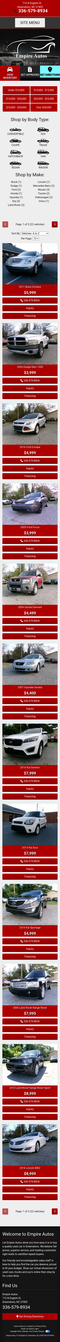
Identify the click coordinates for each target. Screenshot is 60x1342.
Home (16, 1326)
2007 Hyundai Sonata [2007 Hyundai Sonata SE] (30, 687)
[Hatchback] (15, 154)
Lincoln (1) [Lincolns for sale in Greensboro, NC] (44, 181)
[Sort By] (34, 233)
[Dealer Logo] (30, 46)
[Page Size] (35, 238)
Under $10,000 (16, 90)
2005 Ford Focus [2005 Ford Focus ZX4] (30, 527)
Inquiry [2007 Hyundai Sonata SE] (30, 708)
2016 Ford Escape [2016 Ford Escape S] (30, 447)
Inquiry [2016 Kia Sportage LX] (30, 948)
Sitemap (25, 1331)
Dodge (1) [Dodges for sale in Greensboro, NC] (16, 185)
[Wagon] (43, 165)
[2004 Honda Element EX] (30, 583)
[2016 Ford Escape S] (30, 423)
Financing (30, 315)
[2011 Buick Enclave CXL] (30, 263)
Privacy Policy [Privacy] (41, 1326)
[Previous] (5, 224)
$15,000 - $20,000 (16, 98)
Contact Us (31, 1326)
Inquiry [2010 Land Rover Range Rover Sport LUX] (30, 1109)
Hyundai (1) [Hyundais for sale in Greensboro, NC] (16, 197)
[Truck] (43, 143)
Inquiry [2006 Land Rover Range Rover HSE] (30, 1029)
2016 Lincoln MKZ (30, 1168)
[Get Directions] (50, 72)
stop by (51, 1272)
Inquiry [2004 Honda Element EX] (30, 628)
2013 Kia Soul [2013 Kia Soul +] (30, 847)
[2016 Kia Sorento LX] (30, 744)
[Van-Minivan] (43, 154)
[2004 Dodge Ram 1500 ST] (30, 343)
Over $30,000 (43, 107)
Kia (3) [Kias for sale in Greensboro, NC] (16, 201)
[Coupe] (15, 143)
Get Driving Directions (30, 1316)
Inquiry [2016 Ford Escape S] (30, 468)
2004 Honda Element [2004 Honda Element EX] (30, 607)
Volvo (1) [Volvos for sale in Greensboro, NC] (44, 201)
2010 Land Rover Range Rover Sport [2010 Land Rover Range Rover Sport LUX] (30, 1087)
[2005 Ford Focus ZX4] (30, 503)
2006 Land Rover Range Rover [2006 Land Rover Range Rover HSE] (30, 1007)
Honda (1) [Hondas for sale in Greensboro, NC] (16, 193)
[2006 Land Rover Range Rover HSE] (30, 984)
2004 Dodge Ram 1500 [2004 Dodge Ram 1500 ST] (30, 367)
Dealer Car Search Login (29, 1329)
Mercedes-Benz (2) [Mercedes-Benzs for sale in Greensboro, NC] (44, 185)
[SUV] (43, 131)
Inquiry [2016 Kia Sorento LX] (30, 788)
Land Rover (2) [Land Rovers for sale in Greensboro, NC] (16, 204)
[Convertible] (15, 131)
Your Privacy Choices (39, 1331)
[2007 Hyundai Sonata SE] (30, 664)
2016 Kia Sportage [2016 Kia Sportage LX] (30, 927)
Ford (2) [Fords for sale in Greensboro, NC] (16, 189)
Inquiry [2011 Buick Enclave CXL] (30, 308)
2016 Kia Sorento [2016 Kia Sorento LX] (30, 767)
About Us (23, 1326)
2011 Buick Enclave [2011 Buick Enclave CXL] (30, 286)
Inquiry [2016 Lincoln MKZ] (30, 1189)
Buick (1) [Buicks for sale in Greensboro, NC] (16, 181)
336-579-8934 (33, 10)
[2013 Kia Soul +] (30, 824)
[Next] (55, 224)
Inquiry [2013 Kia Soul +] (30, 868)
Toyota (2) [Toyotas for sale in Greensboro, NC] (44, 193)
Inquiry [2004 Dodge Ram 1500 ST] (30, 388)
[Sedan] (15, 165)
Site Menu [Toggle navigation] (30, 22)
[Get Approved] (30, 72)
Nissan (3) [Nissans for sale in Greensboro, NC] (44, 189)
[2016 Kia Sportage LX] (30, 904)
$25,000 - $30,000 (16, 107)
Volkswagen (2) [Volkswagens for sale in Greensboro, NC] (44, 197)
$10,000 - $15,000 (44, 90)
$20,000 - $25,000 (44, 98)
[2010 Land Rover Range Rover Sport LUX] (30, 1064)
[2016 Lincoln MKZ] (30, 1144)
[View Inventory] (10, 73)
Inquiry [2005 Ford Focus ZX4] (30, 548)
